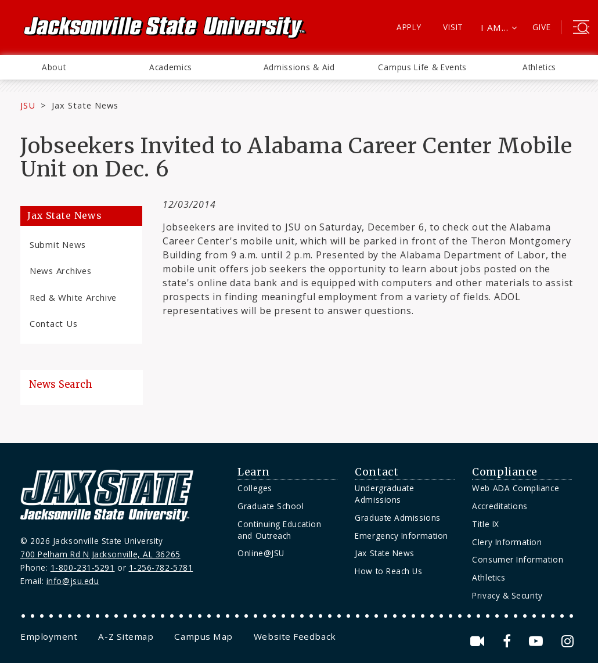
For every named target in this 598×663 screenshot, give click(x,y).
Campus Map (203, 636)
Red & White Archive (73, 297)
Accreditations (500, 505)
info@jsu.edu (72, 580)
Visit (453, 27)
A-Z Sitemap (125, 636)
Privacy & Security (507, 595)
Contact (376, 472)
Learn (253, 472)
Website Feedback (295, 636)
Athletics (539, 67)
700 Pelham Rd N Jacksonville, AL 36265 (100, 554)
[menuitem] (53, 67)
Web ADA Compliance (515, 487)
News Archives (61, 270)
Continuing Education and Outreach (279, 529)
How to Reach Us (388, 570)
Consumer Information (517, 559)
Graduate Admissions (397, 517)
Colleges (254, 487)
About (54, 67)
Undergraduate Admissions (384, 493)
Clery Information (507, 541)
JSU (27, 105)
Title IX (485, 523)
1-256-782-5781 (161, 567)
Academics (170, 67)
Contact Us (53, 323)
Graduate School (270, 505)
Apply (409, 27)
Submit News (58, 244)
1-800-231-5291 (83, 567)
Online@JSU (260, 552)
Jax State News (85, 105)
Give (541, 27)
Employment (48, 636)
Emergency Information (401, 535)
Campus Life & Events (422, 67)
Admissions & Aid (299, 67)
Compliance (504, 472)
